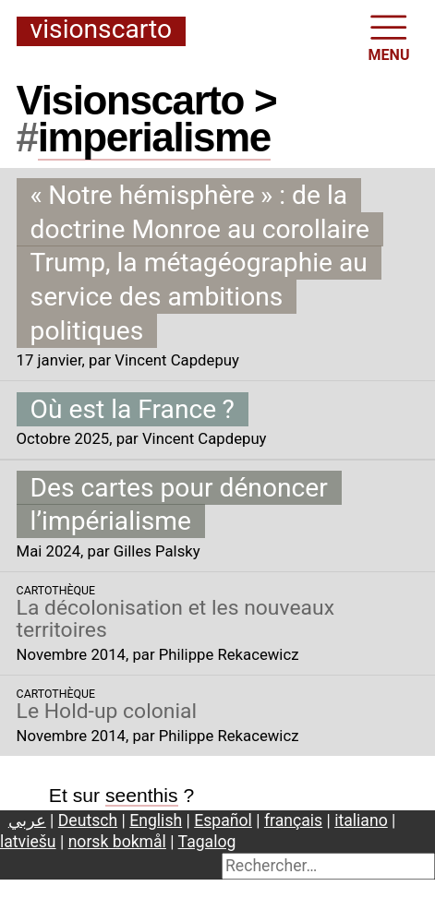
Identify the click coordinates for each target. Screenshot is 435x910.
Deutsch (87, 820)
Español (223, 820)
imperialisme (154, 137)
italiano (361, 820)
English (155, 820)
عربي (27, 820)
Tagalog (207, 841)
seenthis (141, 795)
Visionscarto (101, 30)
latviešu (28, 841)
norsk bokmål (117, 841)
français (293, 820)
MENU (389, 36)
